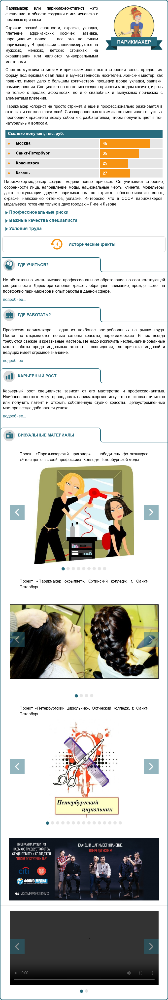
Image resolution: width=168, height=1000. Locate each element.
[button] (17, 512)
